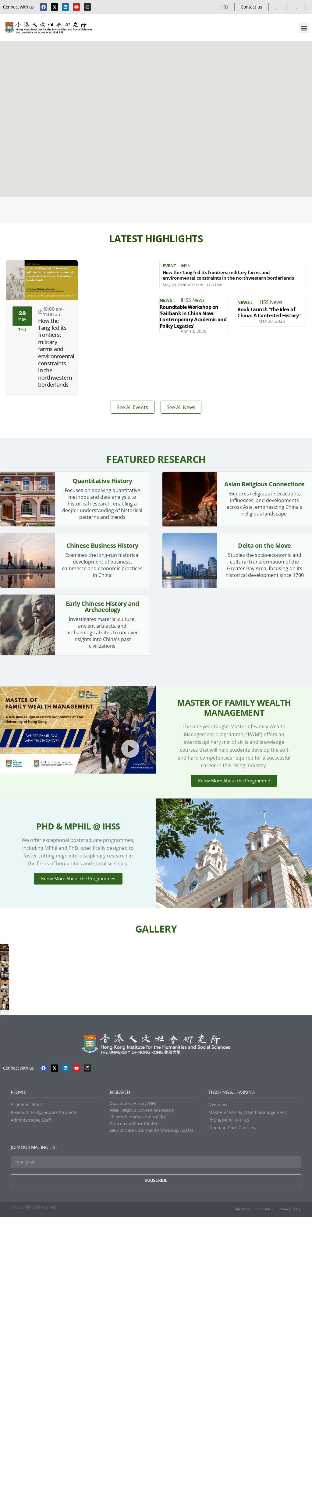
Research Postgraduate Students (44, 1385)
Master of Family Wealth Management (247, 1385)
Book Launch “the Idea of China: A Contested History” (269, 312)
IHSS (185, 266)
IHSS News (193, 300)
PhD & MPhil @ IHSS (228, 1393)
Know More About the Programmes (78, 925)
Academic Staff (26, 1378)
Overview (217, 1378)
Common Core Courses (231, 1401)
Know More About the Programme (234, 806)
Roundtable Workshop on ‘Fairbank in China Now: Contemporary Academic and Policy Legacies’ (193, 316)
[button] (304, 28)
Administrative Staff (31, 1393)
